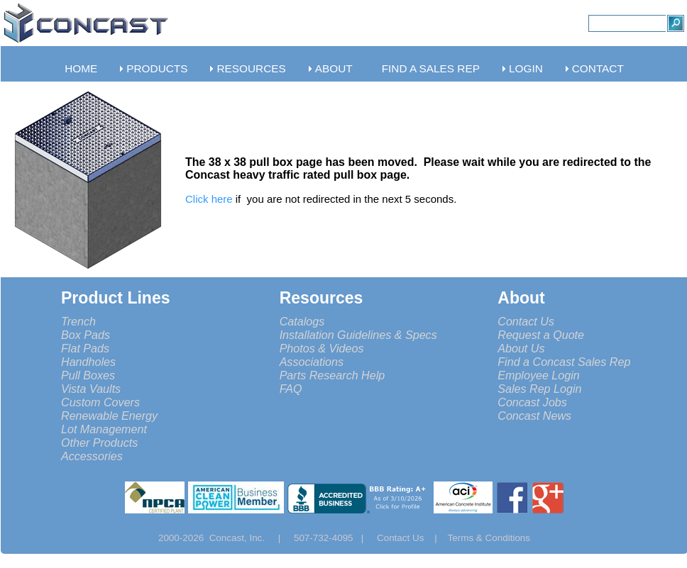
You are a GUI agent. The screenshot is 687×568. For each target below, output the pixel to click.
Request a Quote (541, 334)
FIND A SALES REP (431, 68)
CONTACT (598, 68)
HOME (81, 68)
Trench (78, 321)
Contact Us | (412, 538)
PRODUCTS (156, 68)
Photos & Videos (322, 348)
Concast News (534, 415)
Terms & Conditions (489, 538)
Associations (312, 361)
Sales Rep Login (539, 388)
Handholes (88, 361)
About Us (521, 348)
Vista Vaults (91, 388)
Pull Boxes (88, 375)
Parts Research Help (332, 375)
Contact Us (526, 321)
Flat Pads (85, 348)
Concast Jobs (532, 402)
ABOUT (334, 68)
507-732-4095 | (334, 538)
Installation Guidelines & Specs (358, 334)
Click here (209, 199)
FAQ (291, 388)
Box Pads (85, 334)
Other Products (99, 442)
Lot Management (104, 429)
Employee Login (539, 375)
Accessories (92, 456)
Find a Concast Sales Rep (564, 361)
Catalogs (302, 321)
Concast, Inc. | (249, 538)
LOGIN (526, 68)
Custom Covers (100, 402)
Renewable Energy (109, 415)
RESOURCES (250, 68)
